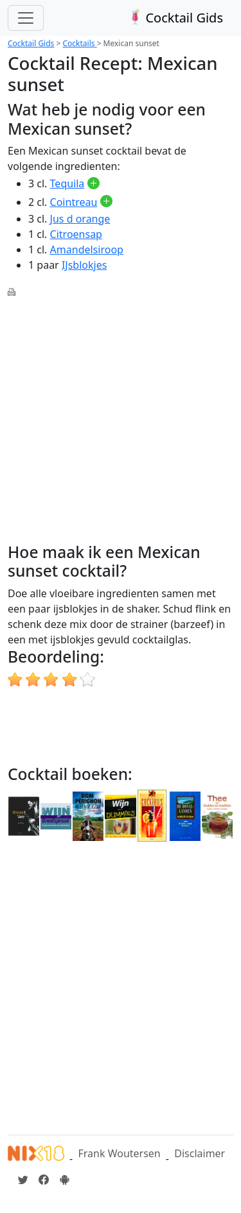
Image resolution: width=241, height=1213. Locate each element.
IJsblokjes (84, 265)
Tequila (67, 183)
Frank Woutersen (119, 1153)
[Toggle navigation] (26, 18)
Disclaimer (199, 1153)
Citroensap (76, 234)
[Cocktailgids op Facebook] (44, 1180)
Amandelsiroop (86, 249)
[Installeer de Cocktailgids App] (64, 1180)
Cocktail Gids (174, 17)
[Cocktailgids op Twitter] (23, 1180)
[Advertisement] (120, 418)
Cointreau (74, 202)
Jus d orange (80, 219)
